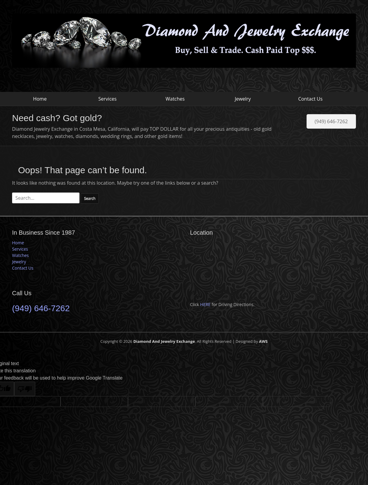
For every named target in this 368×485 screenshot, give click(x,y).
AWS (263, 341)
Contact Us (310, 98)
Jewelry (243, 98)
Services (107, 98)
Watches (175, 98)
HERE (205, 304)
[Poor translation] (24, 389)
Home (40, 98)
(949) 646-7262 (331, 121)
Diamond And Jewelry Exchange (164, 341)
